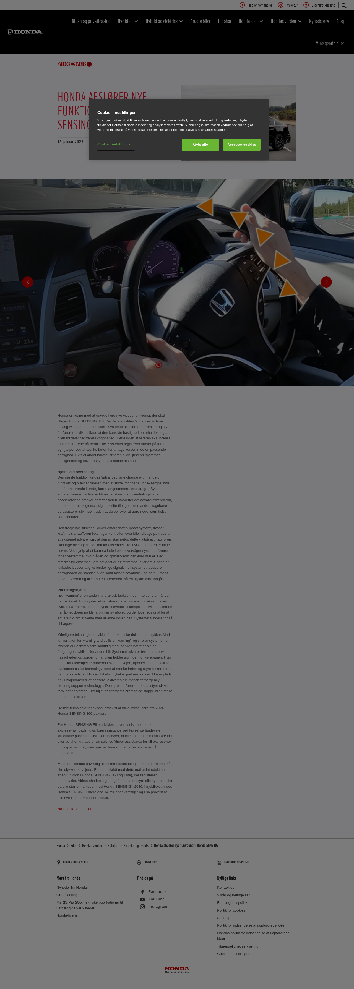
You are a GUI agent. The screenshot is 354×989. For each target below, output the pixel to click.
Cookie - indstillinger (114, 144)
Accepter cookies (242, 144)
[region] (179, 129)
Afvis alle (200, 144)
